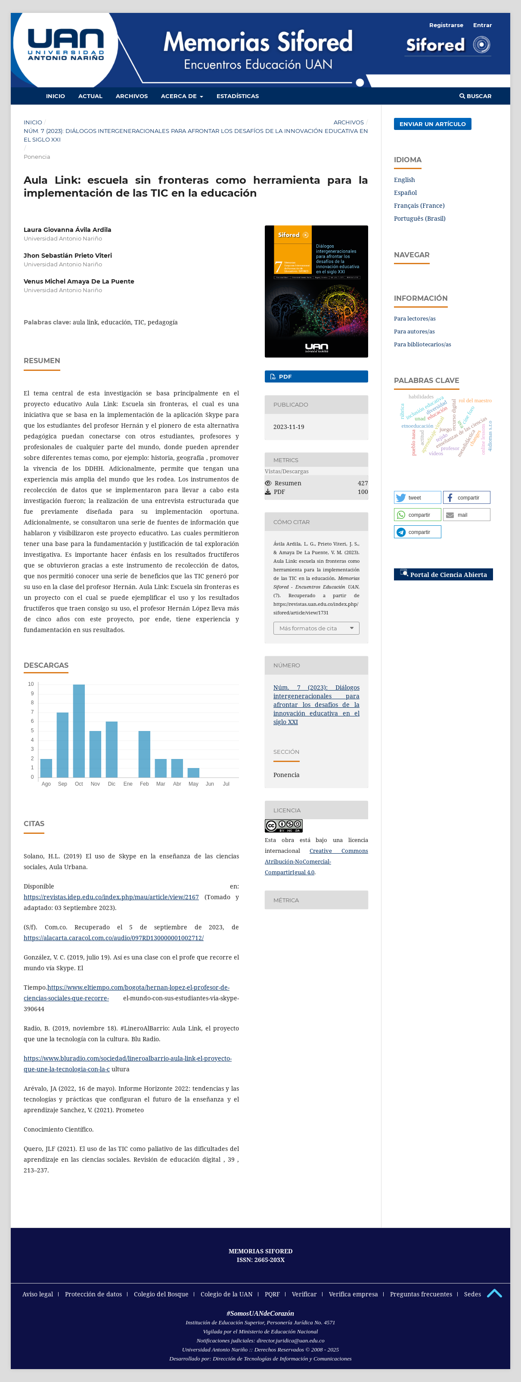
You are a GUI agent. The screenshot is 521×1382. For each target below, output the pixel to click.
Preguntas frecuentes (421, 1294)
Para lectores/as (415, 318)
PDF (284, 376)
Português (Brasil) (420, 218)
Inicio (55, 96)
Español (405, 192)
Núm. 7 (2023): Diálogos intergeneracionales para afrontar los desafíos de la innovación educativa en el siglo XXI (196, 135)
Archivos (132, 96)
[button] (417, 497)
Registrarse (446, 25)
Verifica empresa (353, 1294)
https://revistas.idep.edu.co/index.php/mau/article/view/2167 (111, 897)
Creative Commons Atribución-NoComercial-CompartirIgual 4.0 (316, 861)
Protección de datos (93, 1294)
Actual (90, 96)
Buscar (475, 96)
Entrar (482, 25)
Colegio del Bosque (161, 1294)
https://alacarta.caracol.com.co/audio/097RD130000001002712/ (114, 938)
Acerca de (179, 96)
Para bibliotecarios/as (422, 344)
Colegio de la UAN (227, 1294)
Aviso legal (37, 1294)
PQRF (272, 1294)
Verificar (304, 1294)
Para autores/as (414, 331)
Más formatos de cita (308, 628)
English (404, 180)
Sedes (472, 1294)
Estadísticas (238, 96)
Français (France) (419, 205)
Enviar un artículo (433, 123)
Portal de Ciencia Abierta (443, 573)
